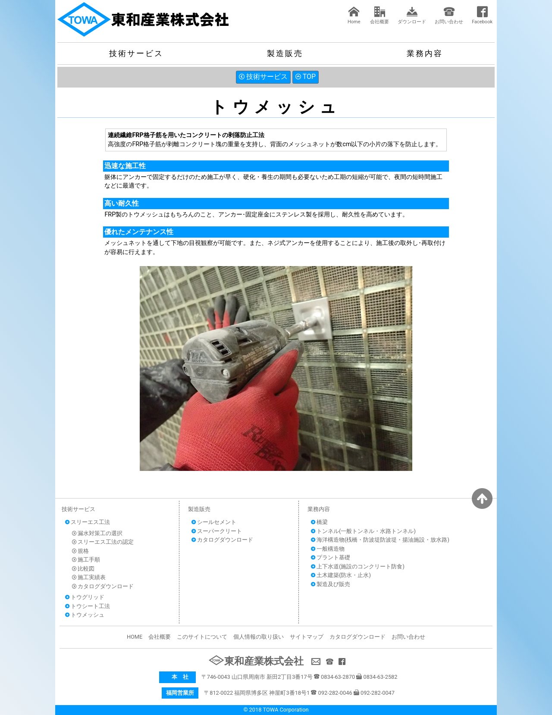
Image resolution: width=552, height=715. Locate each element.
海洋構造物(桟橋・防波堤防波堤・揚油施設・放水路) (380, 539)
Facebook (482, 15)
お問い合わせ (449, 15)
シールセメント (213, 522)
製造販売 (285, 53)
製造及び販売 (330, 584)
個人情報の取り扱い (258, 636)
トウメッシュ (84, 615)
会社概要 (379, 15)
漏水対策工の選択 (97, 533)
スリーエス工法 (87, 522)
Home (354, 15)
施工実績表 (89, 577)
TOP (305, 76)
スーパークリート (216, 531)
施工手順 (86, 559)
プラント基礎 (330, 557)
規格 (80, 551)
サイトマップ (306, 636)
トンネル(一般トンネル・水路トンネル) (363, 531)
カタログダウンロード (103, 586)
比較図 (83, 568)
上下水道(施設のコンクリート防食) (358, 566)
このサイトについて (202, 636)
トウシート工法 (87, 606)
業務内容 (425, 53)
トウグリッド (84, 597)
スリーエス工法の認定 (103, 542)
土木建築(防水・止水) (341, 575)
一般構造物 (328, 549)
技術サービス (136, 53)
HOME (134, 636)
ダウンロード (412, 15)
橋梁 (319, 522)
